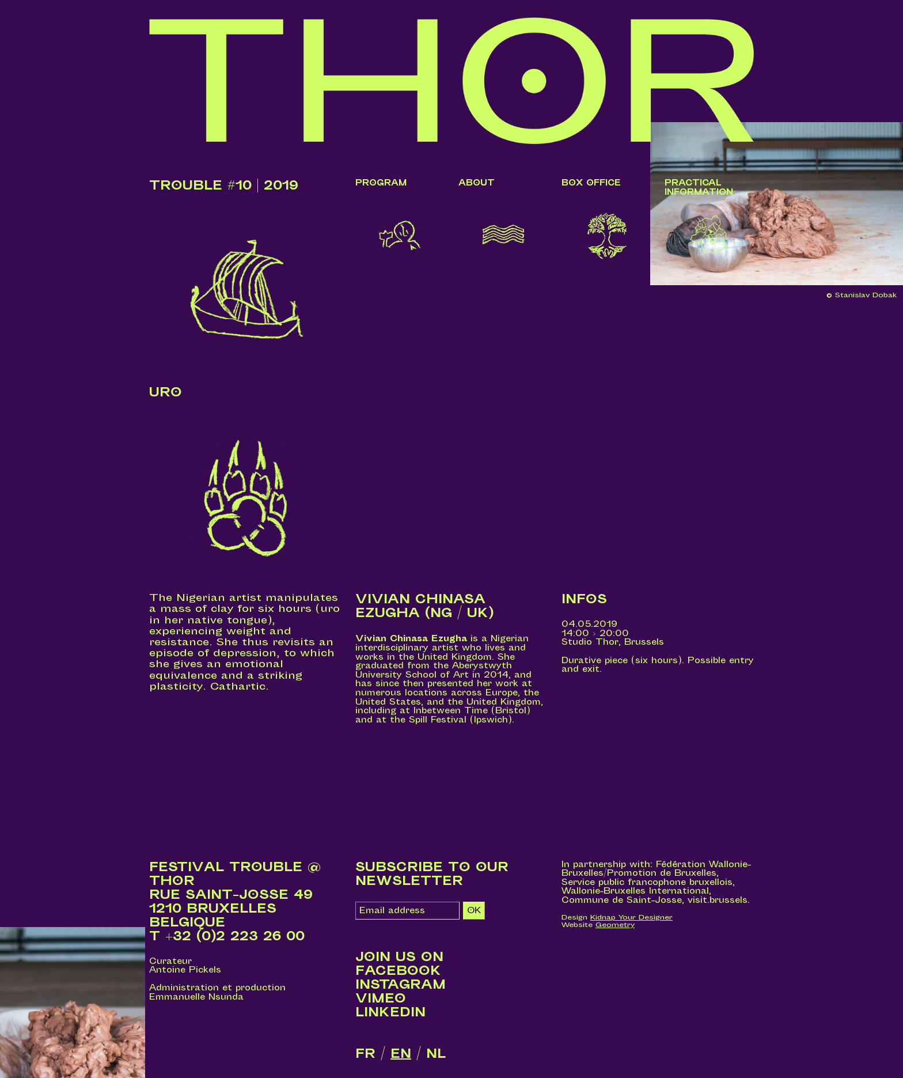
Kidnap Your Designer (631, 917)
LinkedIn (390, 1012)
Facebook (398, 970)
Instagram (400, 984)
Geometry (615, 924)
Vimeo (380, 998)
